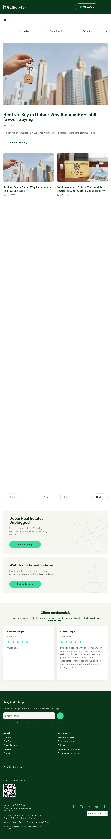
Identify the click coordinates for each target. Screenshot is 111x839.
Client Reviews (10, 745)
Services (62, 733)
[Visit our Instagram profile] (81, 807)
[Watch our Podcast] (105, 807)
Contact (7, 753)
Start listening (25, 544)
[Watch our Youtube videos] (97, 807)
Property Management (68, 753)
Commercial (32, 822)
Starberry (12, 829)
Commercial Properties (69, 749)
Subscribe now (25, 584)
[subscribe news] (60, 715)
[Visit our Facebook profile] (73, 807)
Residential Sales (66, 737)
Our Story (7, 737)
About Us (87, 31)
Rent (21, 822)
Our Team (8, 741)
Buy (14, 822)
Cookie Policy (10, 818)
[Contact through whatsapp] (86, 6)
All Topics (24, 31)
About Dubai (56, 31)
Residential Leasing (67, 741)
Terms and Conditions (13, 815)
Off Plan (61, 745)
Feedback (21, 818)
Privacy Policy (57, 723)
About (6, 733)
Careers (7, 749)
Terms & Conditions (40, 723)
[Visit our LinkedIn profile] (89, 807)
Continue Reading (17, 142)
